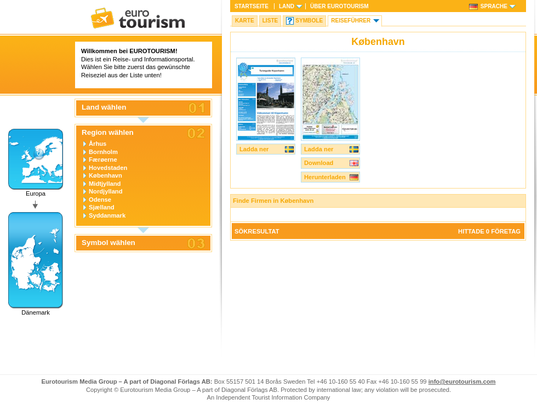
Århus (97, 143)
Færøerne (103, 159)
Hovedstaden (108, 167)
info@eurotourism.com (462, 381)
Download (318, 163)
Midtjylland (105, 183)
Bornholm (103, 152)
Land (286, 6)
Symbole (309, 21)
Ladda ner (253, 149)
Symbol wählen (108, 243)
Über (339, 6)
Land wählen (104, 107)
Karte (244, 21)
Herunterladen (325, 177)
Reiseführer (350, 21)
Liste (270, 21)
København (105, 175)
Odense (100, 199)
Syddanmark (107, 215)
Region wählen (108, 132)
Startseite (251, 6)
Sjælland (102, 207)
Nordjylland (106, 191)
